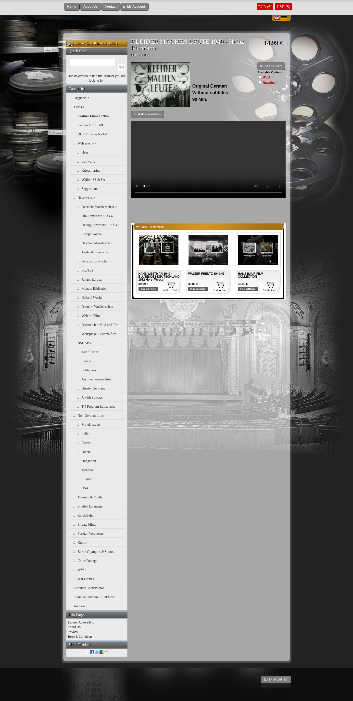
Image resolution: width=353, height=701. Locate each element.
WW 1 (82, 570)
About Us (74, 627)
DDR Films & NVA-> (93, 134)
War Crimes (86, 579)
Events (86, 361)
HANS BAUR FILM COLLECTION (250, 275)
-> (79, 107)
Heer (85, 152)
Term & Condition (80, 636)
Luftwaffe (88, 161)
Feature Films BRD (91, 125)
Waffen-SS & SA (93, 180)
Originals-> (82, 98)
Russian (87, 479)
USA (85, 488)
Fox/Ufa (87, 270)
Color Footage (88, 561)
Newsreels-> (86, 198)
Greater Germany (94, 388)
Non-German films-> (92, 415)
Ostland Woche (92, 297)
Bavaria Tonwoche (94, 261)
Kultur (82, 543)
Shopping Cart (82, 43)
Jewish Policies (92, 397)
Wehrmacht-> (87, 143)
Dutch (86, 452)
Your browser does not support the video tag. (208, 159)
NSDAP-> (85, 343)
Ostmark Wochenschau (97, 307)
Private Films (87, 524)
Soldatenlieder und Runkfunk (94, 597)
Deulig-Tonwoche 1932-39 (100, 225)
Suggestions (90, 189)
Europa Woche (92, 234)
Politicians (89, 370)
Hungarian (89, 461)
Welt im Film (91, 316)
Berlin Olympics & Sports (96, 552)
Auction (79, 606)
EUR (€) (265, 7)
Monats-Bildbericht (95, 288)
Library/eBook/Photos (89, 588)
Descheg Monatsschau (97, 243)
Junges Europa (92, 279)
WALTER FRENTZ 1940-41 (206, 273)
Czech (86, 443)
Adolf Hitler (90, 352)
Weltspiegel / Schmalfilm (99, 334)
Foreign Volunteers (91, 533)
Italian (86, 434)
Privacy (73, 632)
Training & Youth (90, 497)
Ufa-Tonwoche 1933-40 (98, 216)
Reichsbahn (86, 515)
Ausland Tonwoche (95, 252)
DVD (266, 77)
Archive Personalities (96, 379)
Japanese (88, 470)
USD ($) (283, 7)
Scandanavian (91, 425)
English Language (90, 506)
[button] (72, 7)
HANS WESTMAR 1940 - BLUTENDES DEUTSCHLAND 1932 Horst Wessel (159, 276)
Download (270, 83)
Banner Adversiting (81, 622)
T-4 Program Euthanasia (98, 406)
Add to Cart (170, 290)
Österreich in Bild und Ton (100, 325)
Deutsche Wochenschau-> (99, 207)
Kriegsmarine (91, 170)
